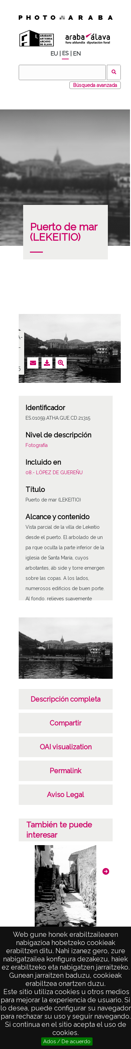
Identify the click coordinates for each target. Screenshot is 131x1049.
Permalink (65, 771)
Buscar (114, 72)
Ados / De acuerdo (67, 1041)
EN (77, 53)
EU (54, 53)
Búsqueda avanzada (95, 85)
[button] (105, 871)
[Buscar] (62, 72)
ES (65, 53)
